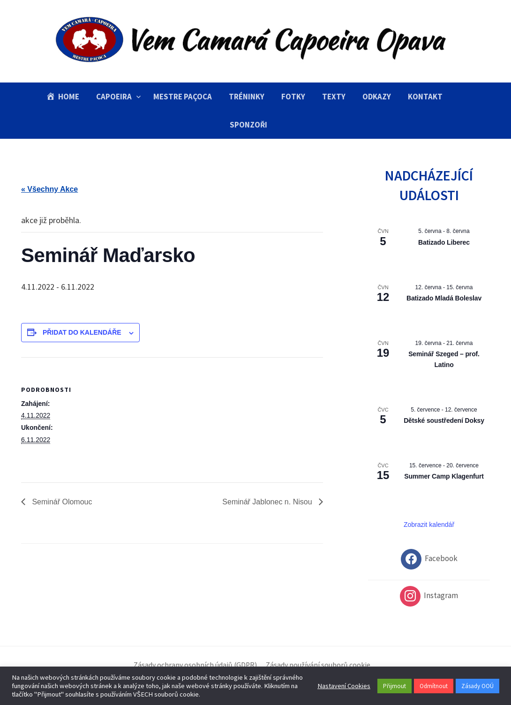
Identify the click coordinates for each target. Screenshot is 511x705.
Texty (334, 96)
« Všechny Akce (49, 189)
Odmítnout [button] (434, 686)
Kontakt (425, 96)
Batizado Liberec (444, 242)
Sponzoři (248, 125)
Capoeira (114, 96)
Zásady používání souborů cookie (318, 664)
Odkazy (376, 96)
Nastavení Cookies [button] (343, 686)
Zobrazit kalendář (429, 524)
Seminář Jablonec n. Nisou (268, 502)
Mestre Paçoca (182, 96)
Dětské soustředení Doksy (444, 420)
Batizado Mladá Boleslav (443, 298)
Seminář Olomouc (61, 502)
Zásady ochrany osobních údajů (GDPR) (195, 664)
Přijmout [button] (394, 686)
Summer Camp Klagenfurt (444, 476)
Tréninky (246, 96)
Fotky (293, 96)
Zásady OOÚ (477, 686)
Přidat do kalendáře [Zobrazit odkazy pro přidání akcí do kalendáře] (82, 332)
